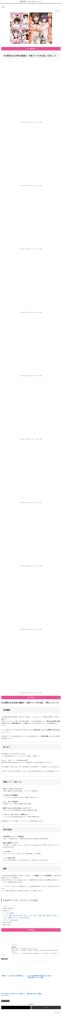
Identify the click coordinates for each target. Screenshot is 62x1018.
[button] (46, 1007)
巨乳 (21, 915)
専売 (44, 915)
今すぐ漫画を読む (31, 48)
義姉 (40, 915)
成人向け (54, 915)
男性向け (48, 915)
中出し (25, 915)
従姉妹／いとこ (12, 917)
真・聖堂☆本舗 (13, 920)
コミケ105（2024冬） (24, 917)
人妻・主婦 (16, 915)
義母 (10, 915)
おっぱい (35, 915)
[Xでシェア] (16, 1007)
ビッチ (30, 915)
